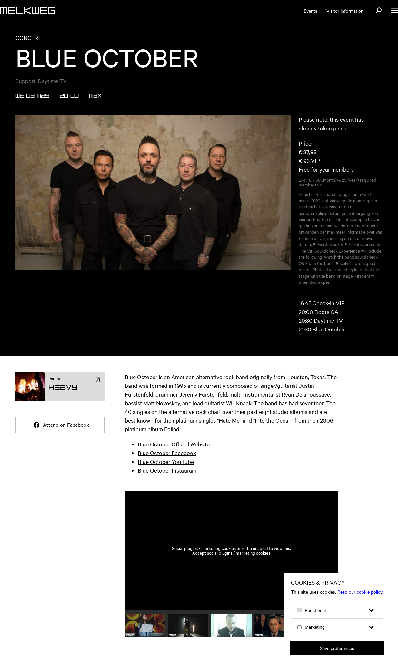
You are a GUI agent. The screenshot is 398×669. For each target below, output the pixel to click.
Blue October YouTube (166, 461)
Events (310, 10)
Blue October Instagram (167, 470)
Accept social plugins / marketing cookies (231, 552)
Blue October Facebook (167, 452)
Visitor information (344, 10)
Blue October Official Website (174, 444)
